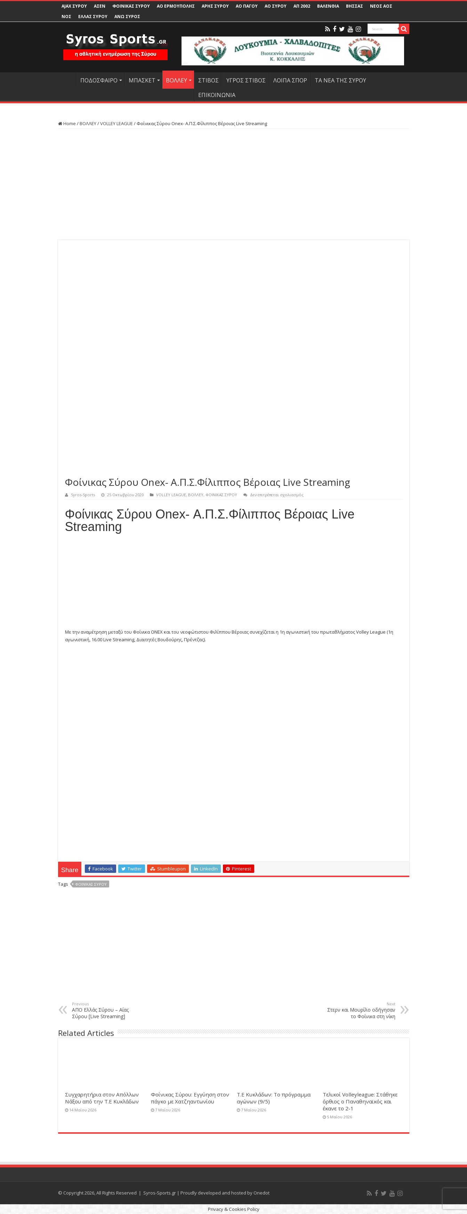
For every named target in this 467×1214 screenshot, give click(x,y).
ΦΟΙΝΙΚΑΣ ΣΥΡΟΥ (131, 6)
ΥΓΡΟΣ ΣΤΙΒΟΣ (246, 80)
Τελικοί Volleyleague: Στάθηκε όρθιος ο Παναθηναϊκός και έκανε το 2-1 (360, 1101)
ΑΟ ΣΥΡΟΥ (276, 6)
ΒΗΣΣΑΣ (354, 6)
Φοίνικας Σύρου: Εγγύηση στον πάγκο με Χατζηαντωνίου (190, 1098)
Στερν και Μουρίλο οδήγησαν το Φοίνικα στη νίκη (359, 1010)
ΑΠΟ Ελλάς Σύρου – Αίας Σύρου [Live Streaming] (107, 1010)
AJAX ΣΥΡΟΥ (74, 6)
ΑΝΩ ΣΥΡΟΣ (127, 16)
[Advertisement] (233, 184)
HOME (67, 79)
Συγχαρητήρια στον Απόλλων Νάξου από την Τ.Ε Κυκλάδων (102, 1098)
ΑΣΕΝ (99, 6)
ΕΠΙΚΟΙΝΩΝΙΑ (216, 95)
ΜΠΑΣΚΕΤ (142, 80)
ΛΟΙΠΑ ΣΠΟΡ (290, 80)
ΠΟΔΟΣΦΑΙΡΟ (99, 80)
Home (67, 123)
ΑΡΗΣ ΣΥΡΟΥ (215, 6)
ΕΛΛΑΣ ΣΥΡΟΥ (92, 16)
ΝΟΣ (66, 16)
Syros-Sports (83, 494)
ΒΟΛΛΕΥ (176, 80)
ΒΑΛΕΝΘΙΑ (328, 6)
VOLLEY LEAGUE (116, 123)
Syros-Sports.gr (159, 1193)
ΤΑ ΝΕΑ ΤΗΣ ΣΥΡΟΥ (340, 80)
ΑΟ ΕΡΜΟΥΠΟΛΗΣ (176, 6)
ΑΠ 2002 (301, 6)
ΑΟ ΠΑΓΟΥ (247, 6)
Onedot (261, 1193)
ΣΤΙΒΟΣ (208, 80)
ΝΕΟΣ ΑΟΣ (381, 6)
